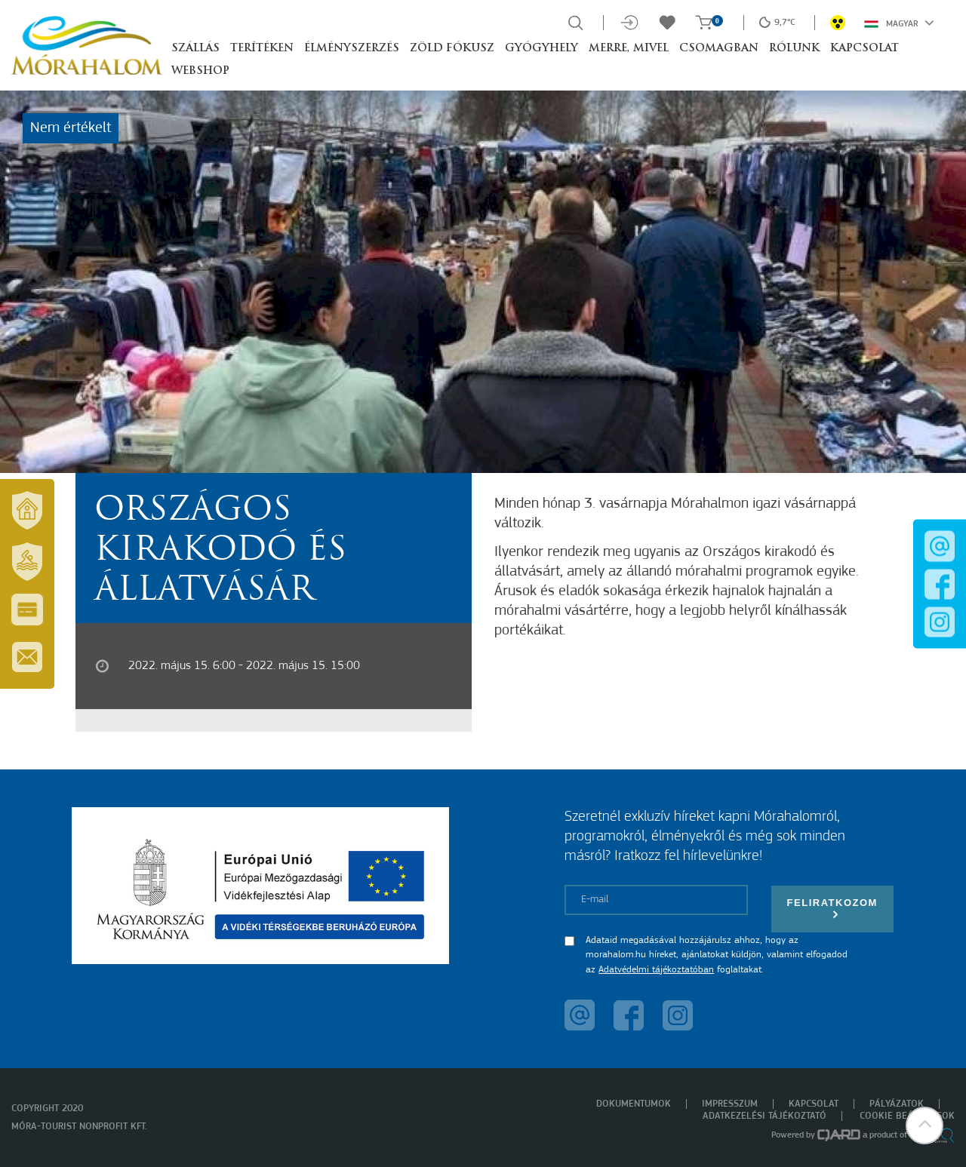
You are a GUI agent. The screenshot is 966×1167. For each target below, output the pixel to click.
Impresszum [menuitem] (730, 1104)
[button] (924, 1125)
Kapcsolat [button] (864, 48)
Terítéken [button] (262, 48)
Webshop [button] (200, 71)
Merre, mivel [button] (629, 48)
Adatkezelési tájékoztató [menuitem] (764, 1116)
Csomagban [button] (718, 48)
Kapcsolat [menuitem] (813, 1104)
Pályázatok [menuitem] (896, 1104)
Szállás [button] (195, 48)
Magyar (899, 22)
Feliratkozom (832, 908)
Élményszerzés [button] (351, 48)
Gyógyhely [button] (541, 48)
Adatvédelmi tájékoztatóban (656, 970)
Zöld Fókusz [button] (452, 48)
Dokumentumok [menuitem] (633, 1104)
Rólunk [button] (794, 48)
